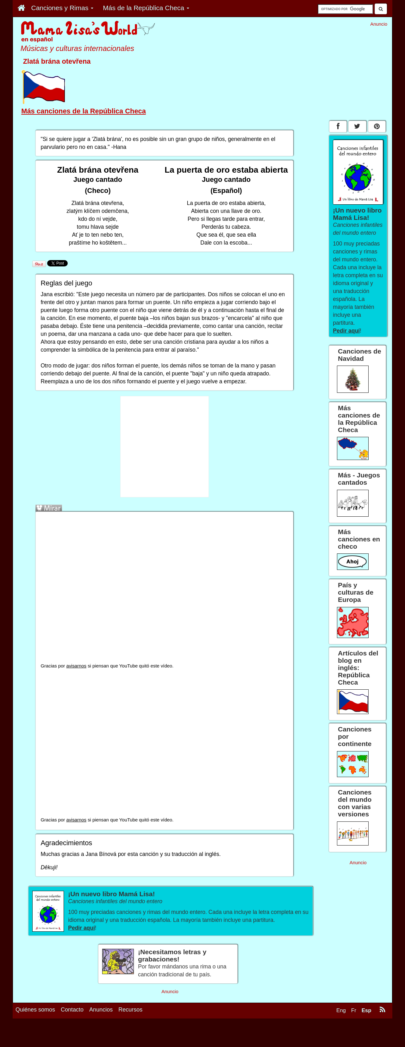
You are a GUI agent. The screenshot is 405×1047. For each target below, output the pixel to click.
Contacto (72, 1009)
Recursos (130, 1009)
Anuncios (101, 1009)
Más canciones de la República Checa (83, 111)
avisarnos (76, 665)
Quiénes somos (35, 1009)
